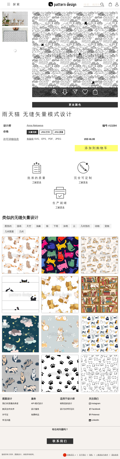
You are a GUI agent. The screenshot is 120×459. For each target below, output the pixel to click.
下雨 (56, 226)
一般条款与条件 (102, 455)
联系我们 (60, 441)
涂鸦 (65, 226)
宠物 (107, 226)
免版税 (30, 139)
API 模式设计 (37, 403)
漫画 (19, 226)
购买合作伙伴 (8, 409)
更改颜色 (75, 104)
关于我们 (82, 455)
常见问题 (6, 420)
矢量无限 (32, 132)
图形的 (8, 226)
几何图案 (9, 231)
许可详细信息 (11, 139)
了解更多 (36, 182)
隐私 (91, 455)
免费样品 (35, 414)
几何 (21, 231)
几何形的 (85, 226)
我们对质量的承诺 (10, 403)
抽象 (38, 226)
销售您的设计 (66, 403)
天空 (29, 226)
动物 (97, 226)
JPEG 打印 (45, 132)
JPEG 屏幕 (58, 132)
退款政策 (114, 455)
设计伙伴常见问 (67, 409)
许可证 (5, 414)
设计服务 (35, 409)
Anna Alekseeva (35, 125)
